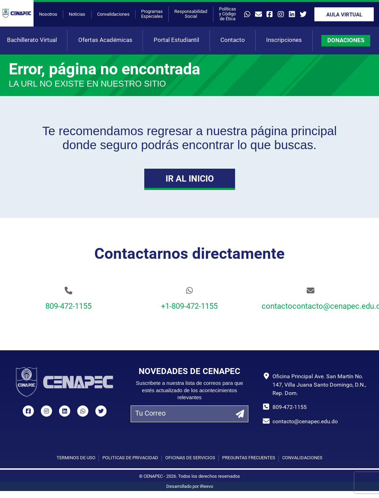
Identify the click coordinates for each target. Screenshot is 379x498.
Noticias (77, 14)
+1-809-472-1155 (189, 307)
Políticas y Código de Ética (227, 14)
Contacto (232, 40)
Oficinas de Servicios (190, 458)
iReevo (206, 486)
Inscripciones (284, 40)
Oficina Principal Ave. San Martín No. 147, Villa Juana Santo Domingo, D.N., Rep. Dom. (319, 385)
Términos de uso (76, 458)
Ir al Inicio (190, 179)
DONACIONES (345, 41)
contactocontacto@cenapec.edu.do (310, 307)
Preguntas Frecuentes (248, 458)
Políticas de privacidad (130, 458)
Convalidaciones (113, 14)
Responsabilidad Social (190, 14)
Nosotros (48, 14)
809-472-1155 (68, 307)
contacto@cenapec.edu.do (305, 422)
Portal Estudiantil (176, 40)
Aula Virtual (344, 15)
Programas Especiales (152, 14)
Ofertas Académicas (105, 40)
